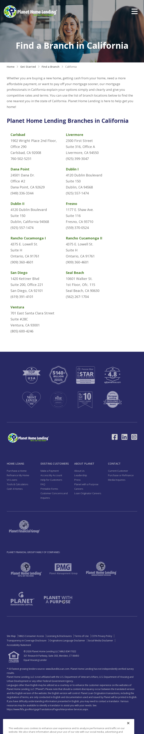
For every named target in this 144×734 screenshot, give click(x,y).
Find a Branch (50, 66)
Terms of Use (81, 636)
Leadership (80, 475)
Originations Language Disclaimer (67, 640)
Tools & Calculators (17, 484)
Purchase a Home (17, 470)
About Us (79, 470)
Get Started (28, 66)
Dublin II (17, 203)
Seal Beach (75, 272)
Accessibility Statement (19, 645)
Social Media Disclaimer (100, 640)
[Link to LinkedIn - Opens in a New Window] (125, 437)
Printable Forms (49, 488)
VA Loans (12, 479)
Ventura (17, 307)
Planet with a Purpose (86, 484)
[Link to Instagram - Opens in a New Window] (134, 437)
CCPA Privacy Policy (102, 636)
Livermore (74, 134)
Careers (78, 488)
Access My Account (51, 475)
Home (10, 66)
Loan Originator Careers (87, 493)
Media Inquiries (116, 479)
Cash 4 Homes (14, 488)
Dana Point (19, 169)
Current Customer (118, 470)
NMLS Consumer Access (31, 636)
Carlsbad (17, 134)
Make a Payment (49, 470)
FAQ (42, 484)
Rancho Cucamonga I (28, 238)
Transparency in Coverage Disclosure (26, 640)
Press (77, 479)
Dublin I (72, 169)
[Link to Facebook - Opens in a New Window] (115, 437)
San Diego (19, 272)
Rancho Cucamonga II (84, 238)
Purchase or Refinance (121, 475)
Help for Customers (51, 479)
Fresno (71, 203)
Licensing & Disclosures (59, 636)
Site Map (11, 636)
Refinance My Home (18, 475)
